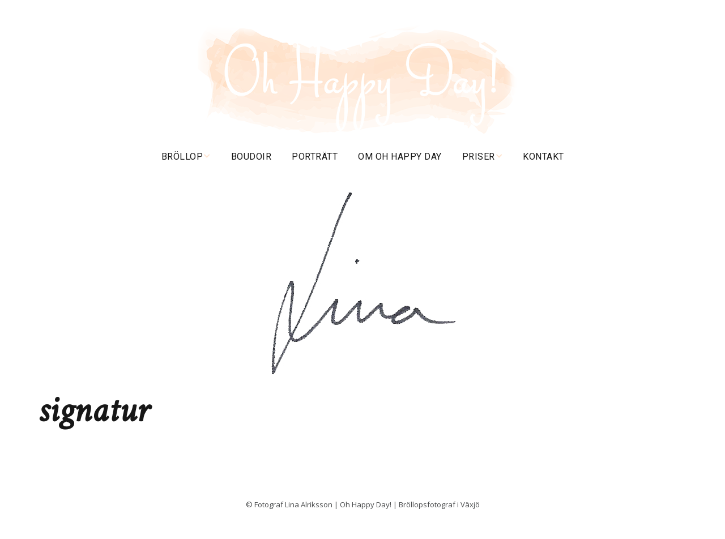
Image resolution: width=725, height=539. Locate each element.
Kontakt (543, 156)
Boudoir (251, 156)
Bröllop (182, 156)
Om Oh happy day (400, 156)
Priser (478, 156)
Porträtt (315, 156)
